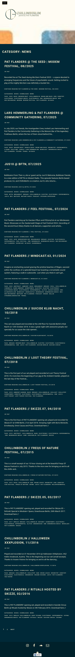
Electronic (9, 98)
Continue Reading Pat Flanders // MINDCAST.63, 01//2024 (25, 278)
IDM (41, 98)
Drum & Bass (29, 147)
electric (38, 288)
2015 (11, 482)
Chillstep (62, 392)
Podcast (36, 196)
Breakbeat (18, 194)
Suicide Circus (54, 345)
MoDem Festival (29, 100)
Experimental (62, 147)
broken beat (23, 96)
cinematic (8, 288)
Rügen (45, 293)
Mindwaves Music (50, 98)
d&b (31, 482)
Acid (15, 239)
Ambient (25, 286)
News (32, 94)
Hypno (66, 615)
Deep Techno (36, 615)
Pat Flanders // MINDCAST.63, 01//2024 (35, 256)
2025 (11, 96)
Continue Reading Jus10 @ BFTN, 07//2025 (20, 187)
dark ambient (18, 288)
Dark (36, 433)
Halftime (14, 149)
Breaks (26, 194)
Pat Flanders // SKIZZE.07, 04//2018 (33, 408)
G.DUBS (7, 149)
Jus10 (7, 196)
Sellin (51, 293)
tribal (25, 151)
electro (45, 194)
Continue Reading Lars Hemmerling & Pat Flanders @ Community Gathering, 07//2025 (37, 140)
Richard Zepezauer (48, 196)
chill (52, 286)
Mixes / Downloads (21, 94)
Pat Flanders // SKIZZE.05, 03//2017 (33, 497)
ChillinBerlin (34, 96)
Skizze (51, 435)
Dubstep (61, 96)
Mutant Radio (26, 196)
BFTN (11, 194)
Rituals (33, 617)
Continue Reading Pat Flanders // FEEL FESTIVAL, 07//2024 (26, 232)
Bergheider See (24, 239)
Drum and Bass (47, 96)
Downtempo (29, 288)
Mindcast (44, 149)
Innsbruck (29, 575)
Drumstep (52, 147)
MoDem (19, 100)
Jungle (21, 149)
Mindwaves (36, 241)
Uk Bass (51, 100)
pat (8, 71)
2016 (11, 615)
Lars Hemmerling (32, 149)
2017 (11, 522)
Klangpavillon (10, 292)
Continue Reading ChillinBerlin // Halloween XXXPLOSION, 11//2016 (30, 565)
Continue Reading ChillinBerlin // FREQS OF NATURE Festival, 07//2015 (31, 475)
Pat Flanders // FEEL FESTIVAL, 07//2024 (36, 209)
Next (13, 629)
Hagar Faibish (53, 290)
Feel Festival (21, 241)
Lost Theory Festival (23, 396)
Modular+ (66, 523)
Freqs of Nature (22, 484)
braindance (35, 239)
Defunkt (41, 522)
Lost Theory (9, 396)
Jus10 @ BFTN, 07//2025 (23, 164)
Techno (19, 151)
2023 (11, 286)
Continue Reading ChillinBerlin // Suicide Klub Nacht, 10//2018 (28, 335)
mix (59, 98)
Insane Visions (40, 575)
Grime (32, 484)
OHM (25, 435)
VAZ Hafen (8, 576)
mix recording (10, 100)
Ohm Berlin (32, 435)
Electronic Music (21, 98)
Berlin (16, 522)
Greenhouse (38, 523)
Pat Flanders (42, 100)
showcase (20, 243)
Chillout (53, 392)
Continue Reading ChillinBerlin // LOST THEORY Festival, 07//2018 (29, 384)
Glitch (44, 290)
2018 (11, 392)
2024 (11, 239)
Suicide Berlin (42, 345)
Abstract (17, 286)
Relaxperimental (58, 484)
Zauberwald (36, 243)
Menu (4, 2)
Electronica (34, 98)
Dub (55, 96)
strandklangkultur (12, 295)
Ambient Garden (20, 392)
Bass (15, 96)
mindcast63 (30, 292)
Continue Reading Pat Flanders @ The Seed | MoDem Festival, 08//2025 (31, 89)
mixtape (17, 196)
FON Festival (10, 484)
